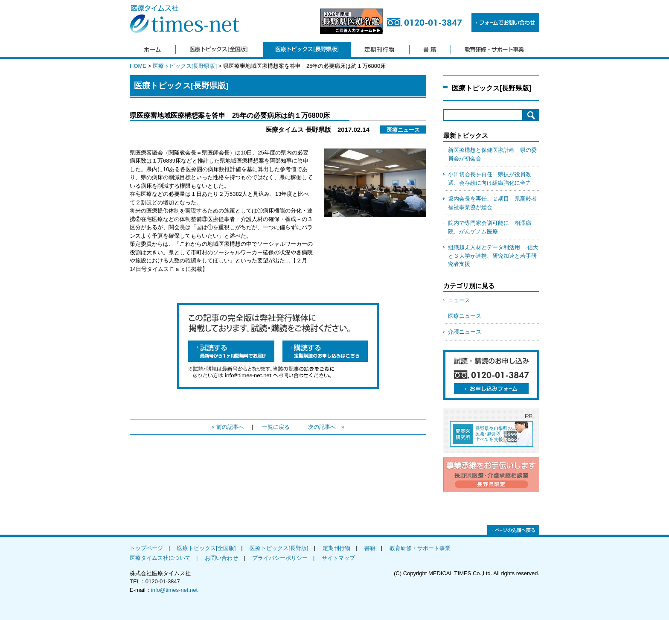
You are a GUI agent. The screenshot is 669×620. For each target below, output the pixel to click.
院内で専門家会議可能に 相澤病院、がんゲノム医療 (489, 227)
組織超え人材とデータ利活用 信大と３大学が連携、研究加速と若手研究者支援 (493, 255)
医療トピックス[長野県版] (185, 66)
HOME (138, 66)
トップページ (146, 548)
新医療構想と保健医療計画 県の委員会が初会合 (492, 154)
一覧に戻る (276, 427)
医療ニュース (464, 316)
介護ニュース (464, 332)
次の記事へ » (326, 427)
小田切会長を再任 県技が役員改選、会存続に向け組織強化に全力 (489, 178)
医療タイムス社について (160, 558)
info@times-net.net (174, 590)
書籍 (369, 548)
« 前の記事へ (228, 427)
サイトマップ (338, 558)
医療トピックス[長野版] (279, 548)
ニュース (459, 300)
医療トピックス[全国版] (206, 548)
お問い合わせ (221, 558)
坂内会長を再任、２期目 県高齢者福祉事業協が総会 (492, 202)
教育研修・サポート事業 (420, 548)
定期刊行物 (336, 548)
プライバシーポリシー (280, 558)
